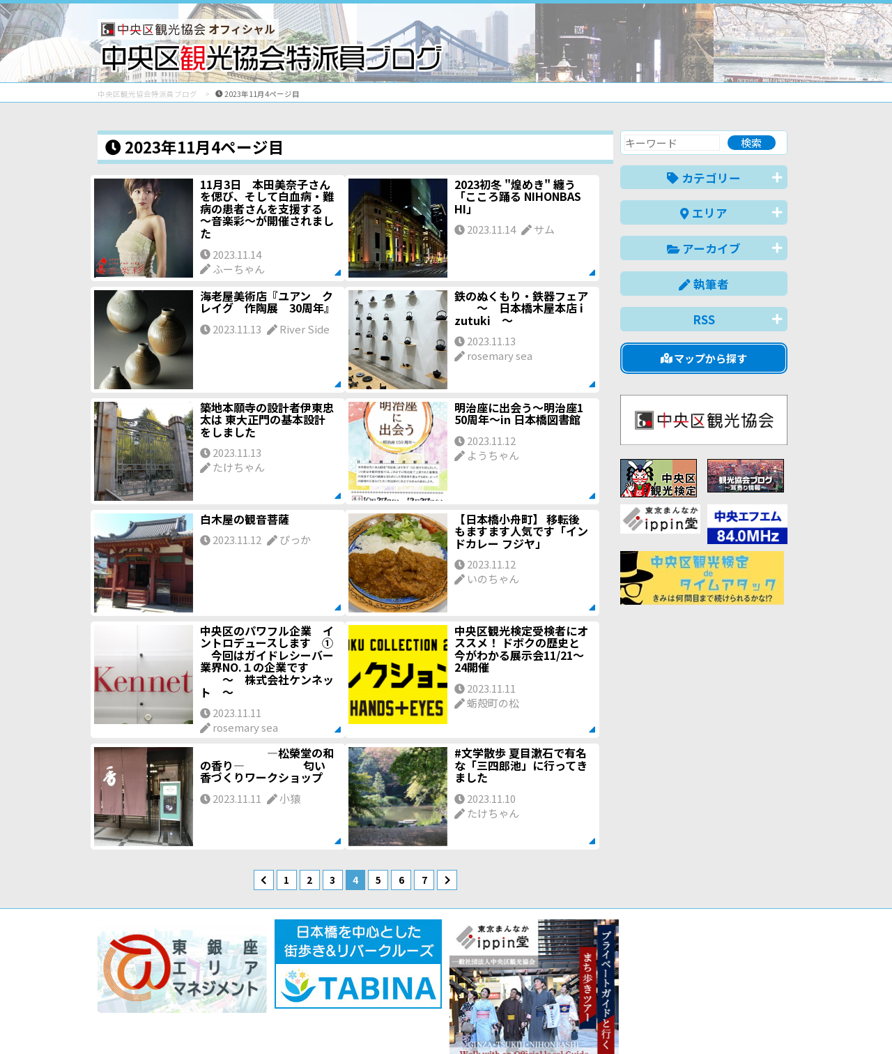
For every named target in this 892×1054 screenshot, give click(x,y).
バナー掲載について (150, 993)
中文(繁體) (716, 1021)
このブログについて (265, 993)
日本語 (546, 1021)
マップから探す (704, 358)
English (595, 1021)
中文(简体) (652, 1021)
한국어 (771, 1021)
